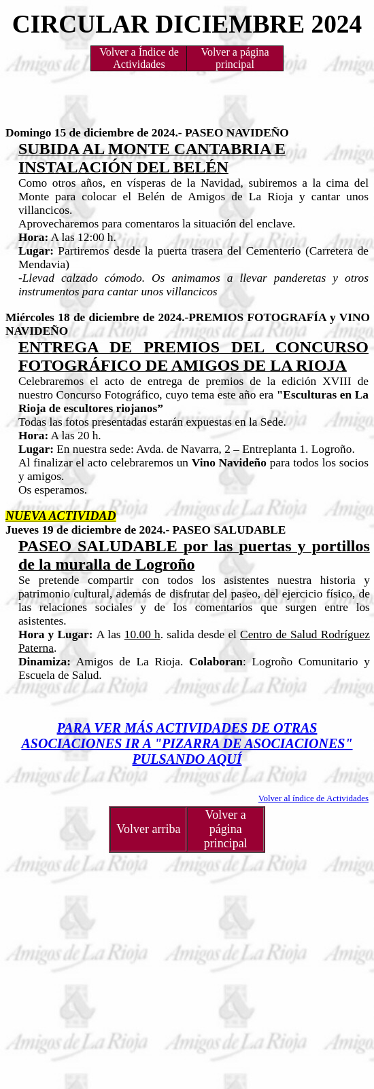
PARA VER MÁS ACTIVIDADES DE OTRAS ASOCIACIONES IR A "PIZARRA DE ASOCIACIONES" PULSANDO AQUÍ (186, 743)
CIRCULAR (80, 24)
